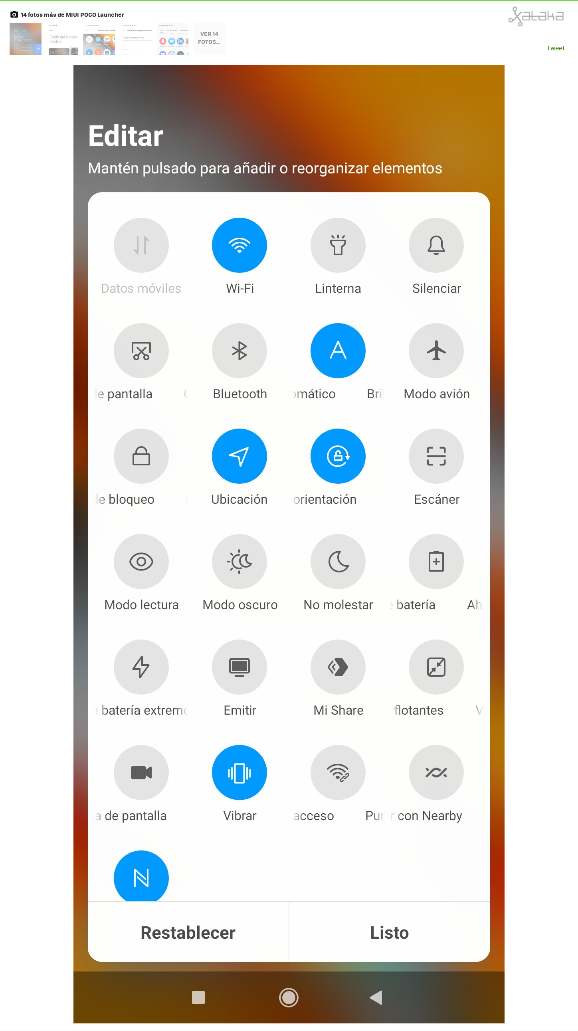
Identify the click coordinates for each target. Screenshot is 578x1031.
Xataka (518, 16)
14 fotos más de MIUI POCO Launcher (72, 14)
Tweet (556, 47)
